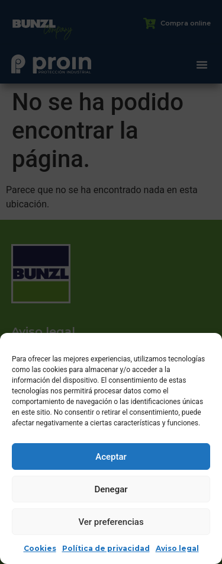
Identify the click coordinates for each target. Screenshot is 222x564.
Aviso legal (177, 548)
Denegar (110, 489)
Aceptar (111, 456)
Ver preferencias (110, 522)
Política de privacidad (106, 548)
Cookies (40, 548)
